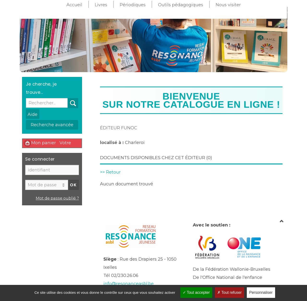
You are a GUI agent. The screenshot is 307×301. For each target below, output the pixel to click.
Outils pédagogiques (180, 4)
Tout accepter (196, 292)
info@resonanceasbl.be (128, 283)
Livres (101, 4)
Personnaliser (261, 292)
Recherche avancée (52, 124)
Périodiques (133, 4)
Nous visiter (228, 4)
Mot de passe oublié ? (57, 198)
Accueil (74, 4)
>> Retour (110, 172)
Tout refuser (229, 292)
